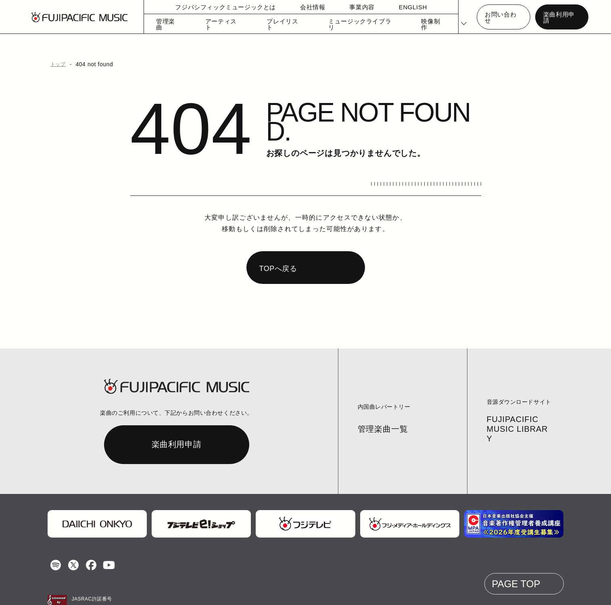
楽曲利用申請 (559, 17)
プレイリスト (275, 24)
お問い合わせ (501, 17)
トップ (56, 64)
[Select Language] (459, 17)
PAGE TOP (518, 565)
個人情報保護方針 (234, 591)
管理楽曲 (165, 24)
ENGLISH (397, 6)
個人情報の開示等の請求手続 (296, 591)
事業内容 (347, 6)
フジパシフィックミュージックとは (216, 6)
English (348, 591)
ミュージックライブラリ (345, 24)
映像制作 (411, 24)
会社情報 (297, 6)
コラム (157, 591)
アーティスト (219, 24)
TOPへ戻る (277, 249)
